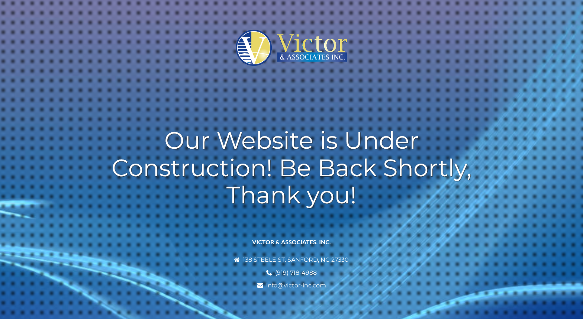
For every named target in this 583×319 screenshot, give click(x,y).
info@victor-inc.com (296, 285)
